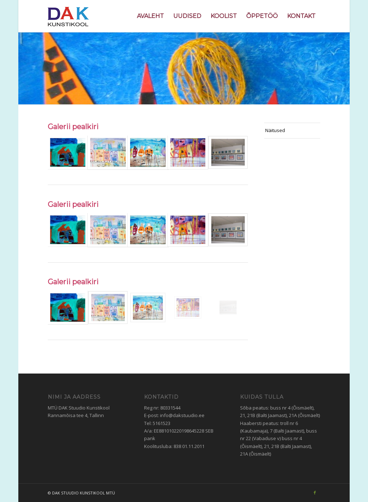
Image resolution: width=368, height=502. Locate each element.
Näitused (275, 130)
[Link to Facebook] (314, 492)
